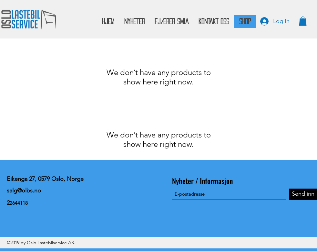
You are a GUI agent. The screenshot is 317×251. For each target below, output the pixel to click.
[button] (303, 21)
